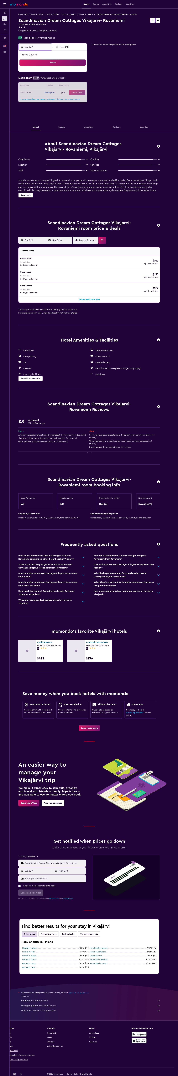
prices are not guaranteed (83, 982)
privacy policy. (72, 888)
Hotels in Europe (41, 14)
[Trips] (4, 38)
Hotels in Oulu (100, 945)
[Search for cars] (4, 24)
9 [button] (44, 86)
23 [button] (44, 99)
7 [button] (77, 79)
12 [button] (64, 86)
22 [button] (84, 93)
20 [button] (71, 93)
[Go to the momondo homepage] (19, 4)
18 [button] (58, 93)
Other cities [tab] (34, 923)
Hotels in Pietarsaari (103, 953)
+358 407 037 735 (32, 34)
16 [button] (44, 93)
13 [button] (71, 86)
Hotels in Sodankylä (103, 949)
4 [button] (57, 79)
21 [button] (78, 93)
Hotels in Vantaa (34, 945)
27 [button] (71, 99)
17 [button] (51, 93)
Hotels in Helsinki (34, 937)
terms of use (58, 888)
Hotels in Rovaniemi (103, 937)
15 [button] (84, 86)
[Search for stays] (4, 18)
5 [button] (64, 79)
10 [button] (51, 86)
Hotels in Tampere (102, 941)
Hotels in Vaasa (33, 953)
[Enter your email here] (59, 868)
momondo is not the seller (95, 990)
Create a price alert (139, 702)
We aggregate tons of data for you (95, 995)
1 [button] (84, 73)
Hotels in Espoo (34, 949)
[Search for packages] (4, 30)
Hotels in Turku (33, 941)
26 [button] (64, 99)
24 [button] (51, 99)
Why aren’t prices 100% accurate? (95, 1000)
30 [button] (44, 106)
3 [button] (51, 79)
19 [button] (64, 93)
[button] (5, 4)
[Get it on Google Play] (143, 1023)
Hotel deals (27, 14)
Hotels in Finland (57, 14)
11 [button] (58, 86)
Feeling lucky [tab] (73, 923)
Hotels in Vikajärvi (90, 14)
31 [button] (51, 106)
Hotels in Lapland (74, 14)
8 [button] (84, 79)
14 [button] (78, 86)
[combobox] (59, 852)
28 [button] (77, 99)
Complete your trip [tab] (94, 923)
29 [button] (84, 99)
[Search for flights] (4, 13)
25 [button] (57, 99)
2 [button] (44, 79)
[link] (94, 717)
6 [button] (71, 79)
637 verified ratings (49, 38)
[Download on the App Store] (143, 1030)
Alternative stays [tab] (53, 923)
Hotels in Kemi (33, 957)
